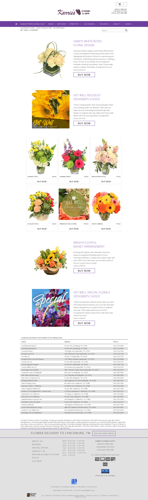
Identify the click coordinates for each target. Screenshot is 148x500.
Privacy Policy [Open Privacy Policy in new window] (93, 495)
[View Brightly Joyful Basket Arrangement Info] (52, 257)
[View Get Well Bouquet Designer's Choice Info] (52, 109)
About (118, 24)
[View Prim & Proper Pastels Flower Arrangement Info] (106, 157)
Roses (51, 24)
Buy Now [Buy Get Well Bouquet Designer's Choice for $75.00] (84, 123)
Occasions (90, 24)
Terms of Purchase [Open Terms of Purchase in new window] (109, 495)
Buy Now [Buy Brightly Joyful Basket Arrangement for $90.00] (84, 270)
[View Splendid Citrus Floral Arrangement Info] (42, 157)
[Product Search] (113, 30)
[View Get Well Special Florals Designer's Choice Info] (52, 308)
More (129, 24)
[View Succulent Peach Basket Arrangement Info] (42, 204)
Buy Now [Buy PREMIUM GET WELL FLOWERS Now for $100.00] (74, 228)
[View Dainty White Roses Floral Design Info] (52, 58)
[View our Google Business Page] (74, 484)
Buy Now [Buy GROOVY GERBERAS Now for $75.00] (106, 228)
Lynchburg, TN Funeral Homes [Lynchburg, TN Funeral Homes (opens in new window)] (63, 487)
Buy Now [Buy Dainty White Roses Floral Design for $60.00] (84, 74)
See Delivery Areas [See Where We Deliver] (104, 433)
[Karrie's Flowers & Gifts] (74, 12)
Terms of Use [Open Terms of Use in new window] (80, 497)
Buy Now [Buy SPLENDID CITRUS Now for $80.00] (42, 181)
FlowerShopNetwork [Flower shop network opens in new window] (75, 495)
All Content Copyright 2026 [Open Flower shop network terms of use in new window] (54, 495)
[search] (126, 30)
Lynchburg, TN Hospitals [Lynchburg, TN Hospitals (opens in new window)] (87, 487)
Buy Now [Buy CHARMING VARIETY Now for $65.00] (74, 181)
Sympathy (75, 24)
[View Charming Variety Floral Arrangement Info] (74, 157)
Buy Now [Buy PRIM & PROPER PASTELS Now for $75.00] (106, 181)
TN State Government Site (84, 490)
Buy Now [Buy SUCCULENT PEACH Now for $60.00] (42, 228)
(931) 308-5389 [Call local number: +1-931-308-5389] (122, 13)
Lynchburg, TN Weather (62, 490)
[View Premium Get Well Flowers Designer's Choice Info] (74, 204)
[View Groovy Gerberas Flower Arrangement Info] (106, 204)
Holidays (105, 24)
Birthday (61, 24)
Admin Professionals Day (32, 24)
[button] (121, 4)
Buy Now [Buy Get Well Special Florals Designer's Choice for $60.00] (84, 323)
